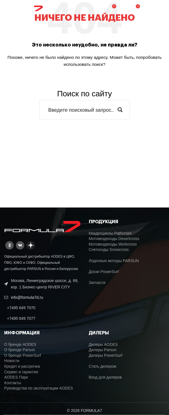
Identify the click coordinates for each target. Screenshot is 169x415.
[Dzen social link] (31, 245)
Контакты (12, 383)
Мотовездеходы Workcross (113, 244)
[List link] (42, 308)
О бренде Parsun (19, 350)
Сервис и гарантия (21, 372)
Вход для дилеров (105, 377)
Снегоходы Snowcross (109, 249)
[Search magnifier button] (120, 110)
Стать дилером (102, 366)
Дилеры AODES (103, 344)
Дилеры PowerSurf (105, 355)
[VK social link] (20, 245)
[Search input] (81, 110)
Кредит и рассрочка (22, 366)
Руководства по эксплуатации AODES (38, 388)
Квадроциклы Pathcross (110, 233)
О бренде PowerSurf (22, 355)
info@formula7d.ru (27, 297)
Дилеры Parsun (102, 350)
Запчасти (97, 282)
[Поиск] (123, 8)
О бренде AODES (20, 344)
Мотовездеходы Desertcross (114, 238)
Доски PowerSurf (104, 271)
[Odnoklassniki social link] (9, 245)
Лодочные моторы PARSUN (114, 260)
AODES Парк (16, 377)
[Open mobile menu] (155, 8)
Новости (11, 360)
